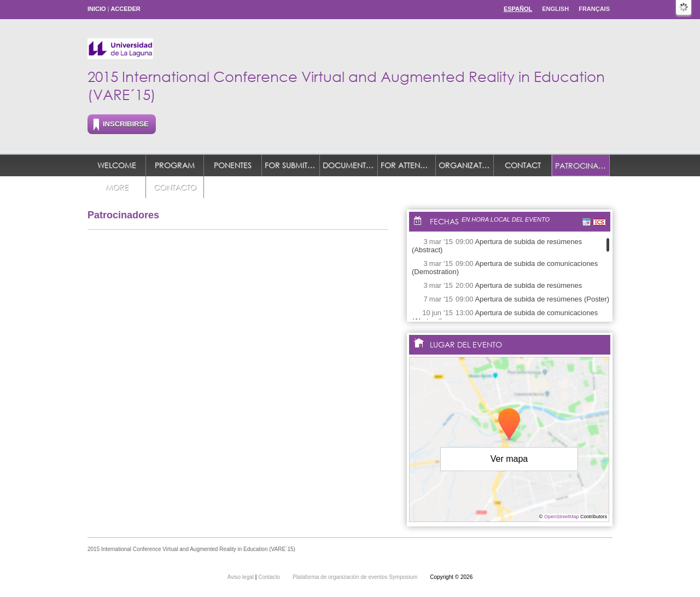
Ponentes (233, 165)
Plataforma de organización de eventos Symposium (356, 577)
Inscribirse (126, 124)
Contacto (175, 187)
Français (594, 8)
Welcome (116, 165)
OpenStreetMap (561, 516)
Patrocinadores (582, 165)
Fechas (444, 221)
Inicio (97, 8)
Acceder (125, 8)
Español (518, 8)
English (555, 8)
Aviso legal (241, 577)
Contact (523, 165)
